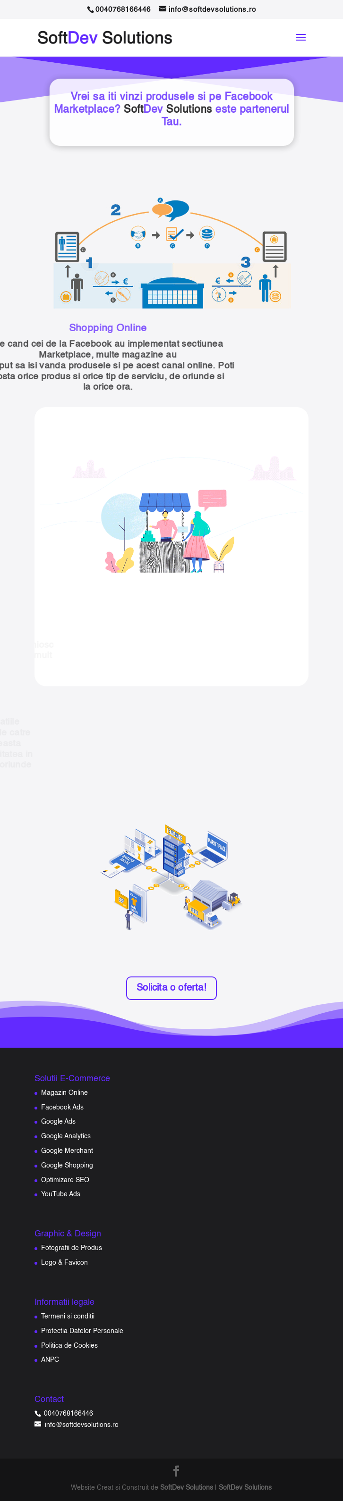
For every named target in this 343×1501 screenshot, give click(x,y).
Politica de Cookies (69, 1346)
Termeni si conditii (67, 1316)
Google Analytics (66, 1136)
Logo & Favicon (64, 1262)
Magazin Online (64, 1093)
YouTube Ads (60, 1194)
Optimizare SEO (65, 1180)
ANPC (50, 1360)
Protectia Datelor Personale (82, 1331)
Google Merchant (67, 1151)
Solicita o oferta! (171, 988)
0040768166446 (67, 1413)
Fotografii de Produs (71, 1248)
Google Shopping (67, 1165)
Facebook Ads (62, 1107)
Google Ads (58, 1121)
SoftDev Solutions (186, 1487)
